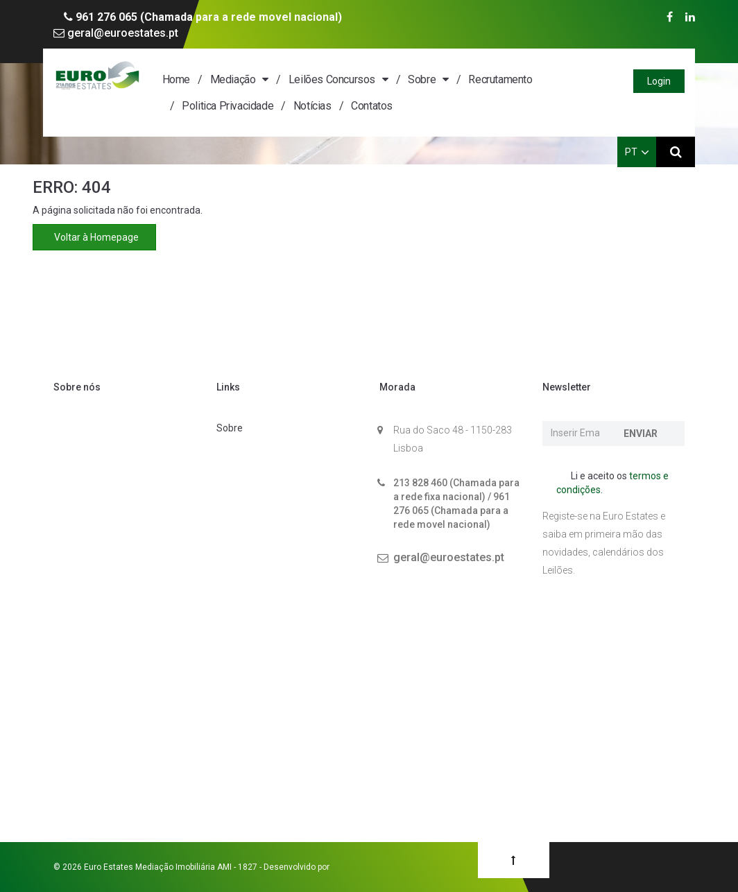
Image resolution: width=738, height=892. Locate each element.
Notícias (312, 105)
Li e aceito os (612, 482)
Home (176, 79)
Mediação (233, 79)
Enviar (641, 433)
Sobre (422, 79)
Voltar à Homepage (94, 237)
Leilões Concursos (332, 79)
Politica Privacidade (227, 105)
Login (659, 81)
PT (637, 151)
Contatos (372, 105)
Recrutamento (500, 79)
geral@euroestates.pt (115, 33)
